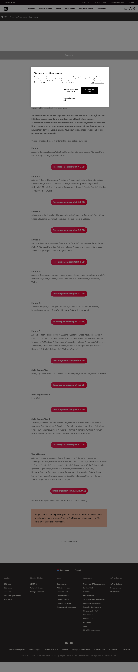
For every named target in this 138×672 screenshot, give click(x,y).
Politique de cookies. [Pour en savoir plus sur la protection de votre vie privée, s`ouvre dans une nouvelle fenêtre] (97, 83)
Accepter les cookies (89, 90)
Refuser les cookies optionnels (71, 90)
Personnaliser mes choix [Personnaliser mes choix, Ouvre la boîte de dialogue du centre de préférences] (69, 99)
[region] (70, 87)
